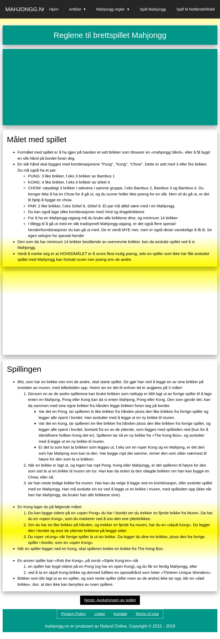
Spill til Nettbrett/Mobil (195, 9)
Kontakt (120, 613)
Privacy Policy (73, 613)
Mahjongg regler (110, 9)
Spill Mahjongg (153, 9)
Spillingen (24, 369)
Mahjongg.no (26, 9)
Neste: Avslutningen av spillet (110, 600)
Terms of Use (147, 613)
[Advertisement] (110, 87)
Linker (99, 613)
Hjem (53, 9)
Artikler (75, 9)
